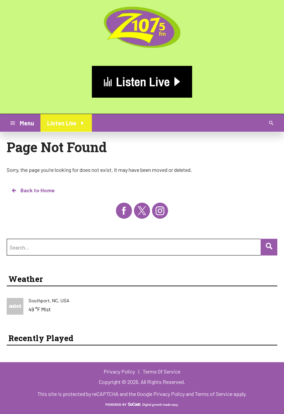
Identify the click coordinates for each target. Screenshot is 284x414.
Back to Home (33, 190)
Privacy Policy (169, 394)
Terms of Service (214, 394)
